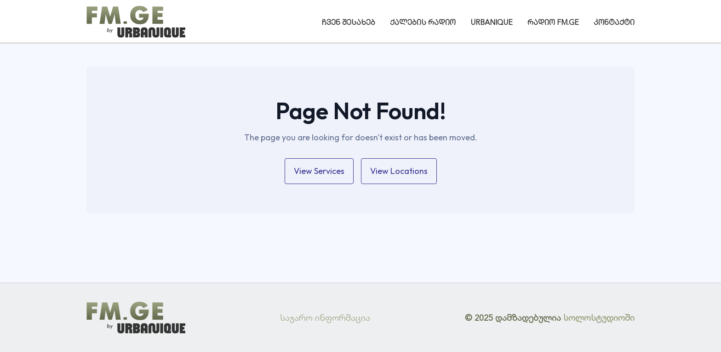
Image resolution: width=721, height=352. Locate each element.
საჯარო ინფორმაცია (325, 317)
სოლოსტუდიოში (599, 317)
